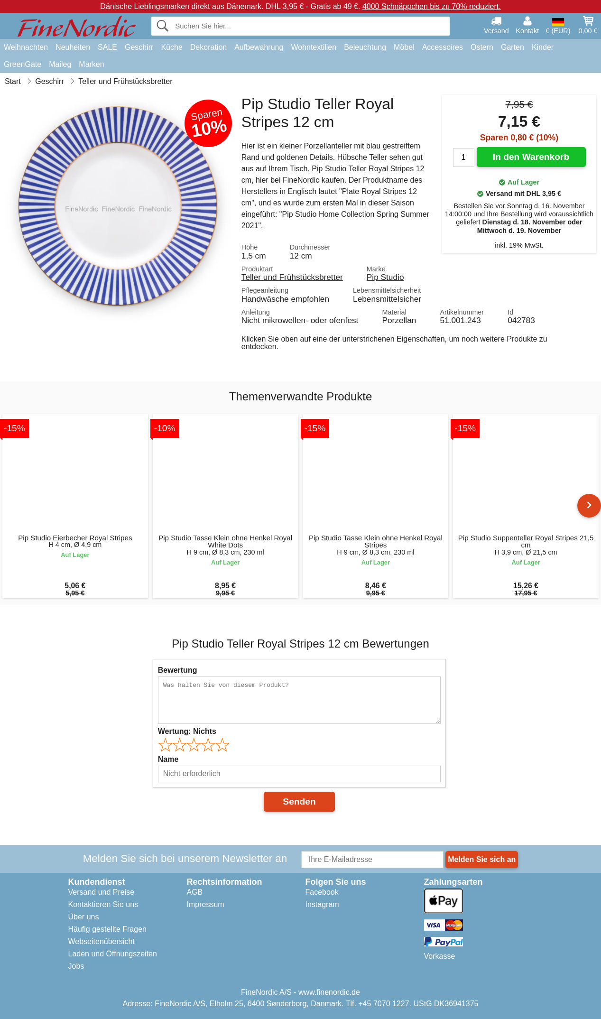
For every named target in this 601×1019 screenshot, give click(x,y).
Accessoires (442, 47)
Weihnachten (26, 47)
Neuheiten (72, 47)
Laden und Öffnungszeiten (112, 954)
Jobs (76, 966)
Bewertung (177, 670)
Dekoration (208, 47)
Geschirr (139, 47)
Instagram (322, 904)
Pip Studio (385, 277)
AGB (195, 892)
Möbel (404, 47)
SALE (107, 47)
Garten (512, 47)
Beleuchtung (365, 47)
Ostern (482, 47)
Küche (171, 47)
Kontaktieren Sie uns (103, 904)
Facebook (322, 892)
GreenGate (22, 64)
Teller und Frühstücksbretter (292, 277)
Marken (91, 64)
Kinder (543, 47)
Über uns (83, 917)
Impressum (205, 904)
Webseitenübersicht (101, 941)
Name (168, 759)
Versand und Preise (101, 892)
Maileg (60, 64)
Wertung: (187, 731)
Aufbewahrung (258, 47)
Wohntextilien (313, 47)
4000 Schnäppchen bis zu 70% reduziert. (431, 6)
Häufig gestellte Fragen (107, 929)
